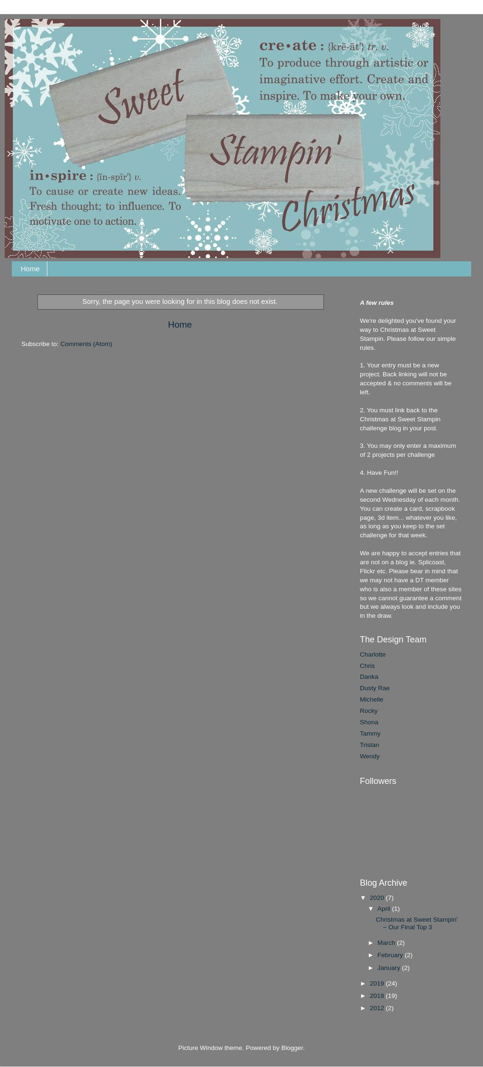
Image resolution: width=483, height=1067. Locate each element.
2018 (378, 995)
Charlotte (373, 654)
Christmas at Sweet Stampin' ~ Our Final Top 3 (417, 923)
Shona (369, 722)
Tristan (369, 744)
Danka (369, 676)
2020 (378, 897)
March (387, 942)
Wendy (370, 756)
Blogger (292, 1047)
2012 (378, 1008)
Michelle (372, 699)
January (389, 967)
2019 (378, 983)
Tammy (370, 733)
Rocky (369, 710)
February (391, 955)
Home (30, 269)
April (384, 908)
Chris (367, 665)
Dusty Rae (375, 688)
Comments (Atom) (87, 343)
